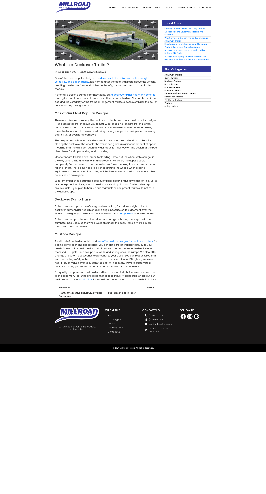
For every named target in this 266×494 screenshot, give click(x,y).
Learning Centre (186, 7)
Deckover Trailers (96, 72)
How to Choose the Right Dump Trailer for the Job (81, 292)
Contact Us (205, 7)
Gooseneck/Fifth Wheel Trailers (180, 93)
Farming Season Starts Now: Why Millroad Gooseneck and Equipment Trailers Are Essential (185, 31)
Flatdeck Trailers (173, 90)
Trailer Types (129, 7)
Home (112, 7)
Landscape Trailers (174, 96)
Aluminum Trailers (173, 74)
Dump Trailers (171, 84)
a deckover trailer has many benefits (133, 94)
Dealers (168, 7)
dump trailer (126, 213)
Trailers (168, 103)
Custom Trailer (172, 77)
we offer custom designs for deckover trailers (125, 241)
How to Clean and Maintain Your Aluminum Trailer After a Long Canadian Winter (186, 46)
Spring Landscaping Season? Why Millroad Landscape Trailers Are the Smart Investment (187, 58)
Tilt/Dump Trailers (173, 100)
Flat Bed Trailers (172, 87)
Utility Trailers (171, 106)
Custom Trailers (151, 7)
